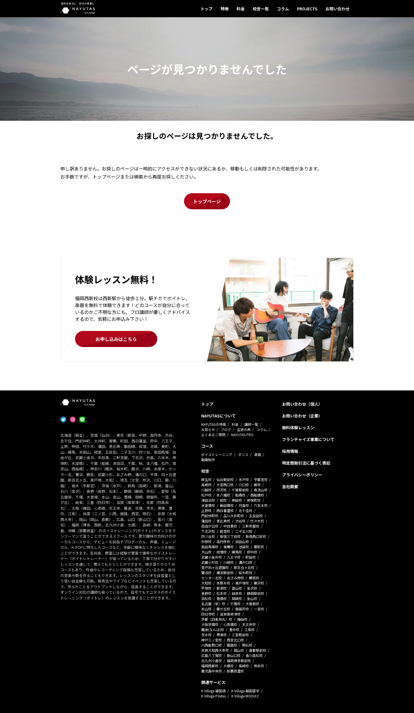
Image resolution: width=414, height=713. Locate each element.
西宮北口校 (235, 639)
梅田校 (242, 619)
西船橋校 (257, 494)
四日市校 (208, 614)
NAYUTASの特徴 (213, 424)
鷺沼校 (206, 572)
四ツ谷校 (208, 536)
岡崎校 (237, 598)
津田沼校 (208, 500)
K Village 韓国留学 (245, 690)
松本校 (221, 593)
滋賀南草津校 (230, 614)
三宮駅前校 (240, 634)
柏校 (223, 500)
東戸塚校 (242, 582)
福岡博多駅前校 (239, 660)
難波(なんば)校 (212, 629)
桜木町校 (245, 572)
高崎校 (206, 484)
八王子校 (234, 557)
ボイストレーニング (216, 454)
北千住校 (245, 510)
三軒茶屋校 (250, 526)
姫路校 (232, 645)
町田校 (251, 557)
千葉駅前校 (240, 489)
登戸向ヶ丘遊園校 (215, 567)
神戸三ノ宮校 (211, 639)
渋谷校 (240, 520)
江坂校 (249, 629)
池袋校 (244, 546)
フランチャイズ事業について (308, 439)
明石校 (247, 645)
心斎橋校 (230, 624)
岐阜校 (237, 593)
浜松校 (206, 598)
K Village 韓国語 (213, 690)
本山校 (206, 608)
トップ (206, 9)
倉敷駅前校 (257, 650)
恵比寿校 (223, 520)
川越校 (206, 489)
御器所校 (242, 608)
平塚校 (206, 588)
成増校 (221, 551)
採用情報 (290, 451)
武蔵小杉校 (209, 562)
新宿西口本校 (256, 536)
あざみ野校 (235, 577)
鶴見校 (254, 577)
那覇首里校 (235, 670)
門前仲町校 (209, 515)
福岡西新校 (209, 665)
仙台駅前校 (225, 479)
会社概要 (290, 486)
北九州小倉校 (211, 660)
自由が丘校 (209, 526)
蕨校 (257, 484)
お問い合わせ (337, 9)
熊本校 (259, 665)
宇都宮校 (261, 479)
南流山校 (261, 489)
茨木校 (206, 634)
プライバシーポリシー (302, 475)
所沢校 (221, 489)
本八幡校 (223, 494)
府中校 (252, 551)
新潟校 (221, 588)
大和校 (206, 582)
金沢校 (252, 588)
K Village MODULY (245, 695)
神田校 (237, 500)
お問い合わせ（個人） (302, 404)
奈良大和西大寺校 (215, 650)
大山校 (206, 551)
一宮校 (259, 608)
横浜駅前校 (225, 572)
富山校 (237, 588)
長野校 (206, 593)
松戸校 (206, 494)
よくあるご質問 (213, 434)
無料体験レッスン (298, 427)
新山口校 (234, 655)
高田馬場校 (209, 546)
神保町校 (254, 500)
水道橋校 (208, 505)
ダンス (243, 454)
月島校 (244, 505)
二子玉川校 (243, 531)
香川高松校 (254, 655)
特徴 (225, 9)
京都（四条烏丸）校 (216, 619)
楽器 (257, 454)
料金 (241, 9)
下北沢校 (208, 531)
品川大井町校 (233, 515)
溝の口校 (245, 562)
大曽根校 (252, 603)
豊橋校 (221, 598)
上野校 (206, 510)
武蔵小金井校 (211, 557)
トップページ (207, 201)
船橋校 (240, 494)
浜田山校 (242, 541)
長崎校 (244, 665)
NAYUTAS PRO (242, 434)
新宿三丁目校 (230, 536)
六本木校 (261, 505)
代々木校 (257, 520)
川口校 (244, 484)
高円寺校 (223, 541)
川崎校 (228, 562)
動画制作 (208, 459)
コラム (283, 9)
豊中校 (234, 629)
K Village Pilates (213, 695)
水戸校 (244, 479)
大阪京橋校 (209, 624)
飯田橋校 (227, 505)
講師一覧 (251, 424)
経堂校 (225, 531)
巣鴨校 (228, 546)
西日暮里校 (225, 510)
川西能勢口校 (211, 645)
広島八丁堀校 (211, 655)
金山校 (252, 598)
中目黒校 (230, 526)
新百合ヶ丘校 (244, 567)
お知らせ (208, 429)
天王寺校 (249, 624)
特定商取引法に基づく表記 (306, 463)
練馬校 (237, 551)
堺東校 (221, 634)
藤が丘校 (223, 608)
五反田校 (256, 515)
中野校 (206, 541)
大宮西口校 (225, 484)
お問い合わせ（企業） (302, 416)
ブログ (226, 429)
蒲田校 (206, 520)
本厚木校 (223, 582)
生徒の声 (244, 429)
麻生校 (206, 479)
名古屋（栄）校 (213, 603)
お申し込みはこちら (116, 339)
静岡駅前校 (255, 593)
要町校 (259, 546)
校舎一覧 (261, 9)
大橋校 (228, 665)
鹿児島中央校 (211, 670)
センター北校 (211, 577)
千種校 (235, 603)
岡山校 (239, 650)
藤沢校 (259, 582)
